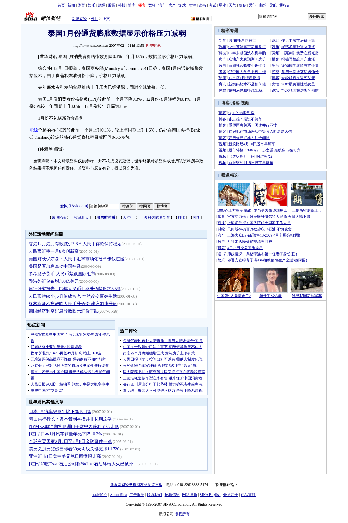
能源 (33, 130)
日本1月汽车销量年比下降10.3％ (60, 411)
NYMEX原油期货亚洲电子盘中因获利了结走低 (74, 426)
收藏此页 (81, 217)
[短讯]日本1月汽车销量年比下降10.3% (65, 434)
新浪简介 (99, 494)
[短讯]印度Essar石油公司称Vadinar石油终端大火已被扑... (83, 464)
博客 (131, 5)
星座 (222, 5)
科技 (121, 5)
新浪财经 (79, 19)
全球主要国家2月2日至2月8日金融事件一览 (70, 441)
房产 (172, 5)
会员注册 (230, 494)
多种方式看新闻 (157, 217)
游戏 (182, 5)
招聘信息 (172, 494)
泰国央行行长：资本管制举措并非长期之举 (70, 419)
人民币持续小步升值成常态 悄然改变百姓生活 (73, 296)
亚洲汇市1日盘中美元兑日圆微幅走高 (65, 456)
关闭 (196, 217)
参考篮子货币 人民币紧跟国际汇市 (62, 273)
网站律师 (189, 494)
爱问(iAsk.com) (74, 206)
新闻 (71, 5)
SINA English (210, 494)
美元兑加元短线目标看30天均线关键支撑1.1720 (74, 449)
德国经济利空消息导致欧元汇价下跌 (63, 311)
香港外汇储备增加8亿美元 (54, 281)
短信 (243, 5)
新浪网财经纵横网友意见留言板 (136, 484)
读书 (202, 5)
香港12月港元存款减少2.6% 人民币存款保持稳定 (75, 244)
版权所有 (182, 514)
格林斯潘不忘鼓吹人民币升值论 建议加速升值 (73, 303)
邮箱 (263, 5)
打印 (181, 217)
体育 (81, 5)
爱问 (252, 5)
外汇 (94, 19)
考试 (212, 5)
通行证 (284, 5)
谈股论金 (59, 217)
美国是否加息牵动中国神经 (55, 266)
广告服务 (136, 494)
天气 (232, 5)
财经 (101, 5)
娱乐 (91, 5)
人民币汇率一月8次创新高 (54, 251)
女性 (192, 5)
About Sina (118, 494)
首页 (61, 5)
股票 (111, 5)
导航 (273, 5)
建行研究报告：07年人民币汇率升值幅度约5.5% (74, 288)
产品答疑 (248, 494)
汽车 (162, 5)
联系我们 (154, 494)
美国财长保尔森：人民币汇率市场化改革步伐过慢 (77, 259)
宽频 (152, 5)
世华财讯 (153, 45)
